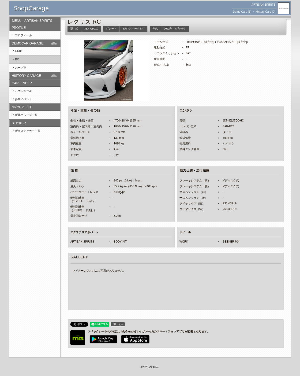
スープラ (20, 67)
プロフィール (23, 35)
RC (17, 59)
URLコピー (118, 324)
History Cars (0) (265, 11)
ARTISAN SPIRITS (263, 4)
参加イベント (23, 99)
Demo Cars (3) (242, 11)
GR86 (18, 51)
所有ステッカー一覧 (27, 131)
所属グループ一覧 (26, 115)
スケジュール (23, 90)
